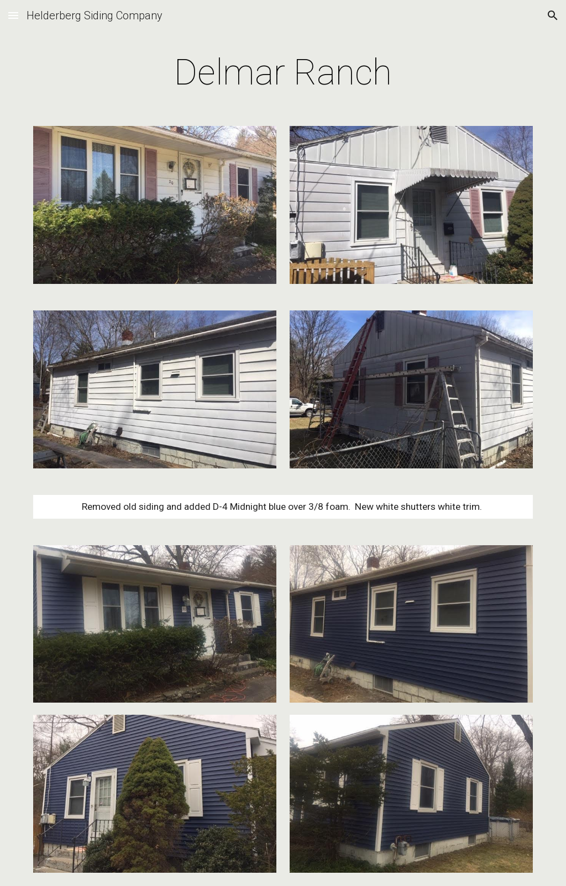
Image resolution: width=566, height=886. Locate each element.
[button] (13, 15)
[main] (282, 72)
